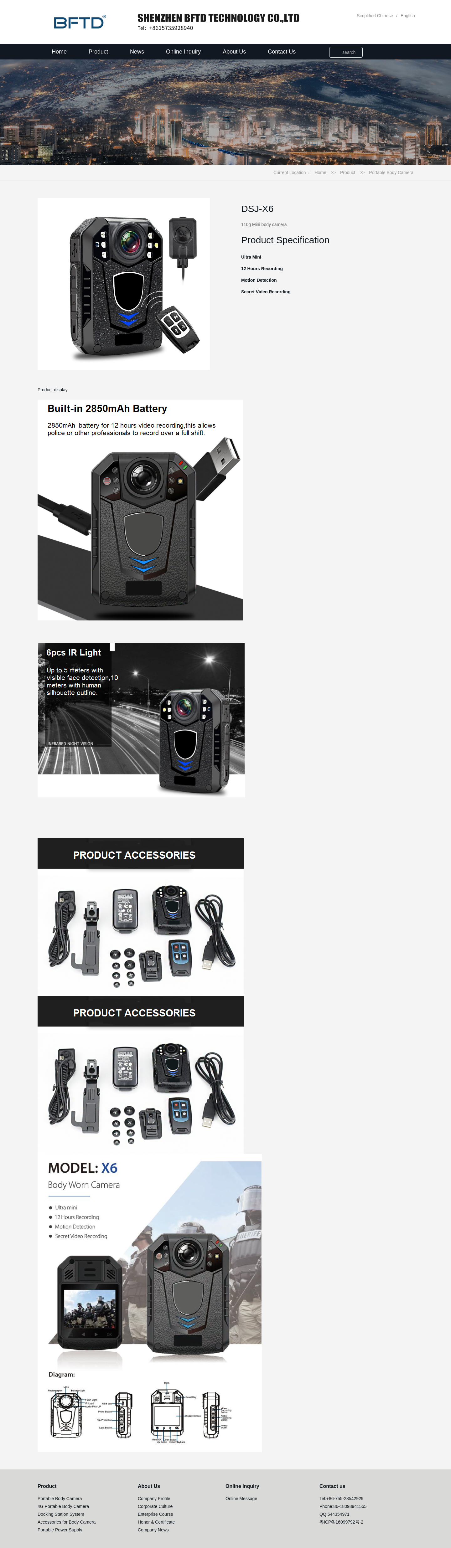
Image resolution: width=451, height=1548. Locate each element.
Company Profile (154, 1498)
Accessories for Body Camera (67, 1522)
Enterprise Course (155, 1514)
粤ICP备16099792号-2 (341, 1522)
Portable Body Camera (391, 172)
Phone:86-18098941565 (342, 1506)
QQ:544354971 (334, 1514)
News (137, 52)
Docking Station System (61, 1514)
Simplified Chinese (375, 15)
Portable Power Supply (60, 1529)
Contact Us (282, 52)
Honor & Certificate (156, 1522)
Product (98, 52)
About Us (234, 52)
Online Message (241, 1498)
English (408, 15)
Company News (153, 1529)
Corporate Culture (155, 1506)
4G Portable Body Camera (63, 1506)
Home (59, 52)
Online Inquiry (183, 52)
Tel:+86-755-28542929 (341, 1498)
